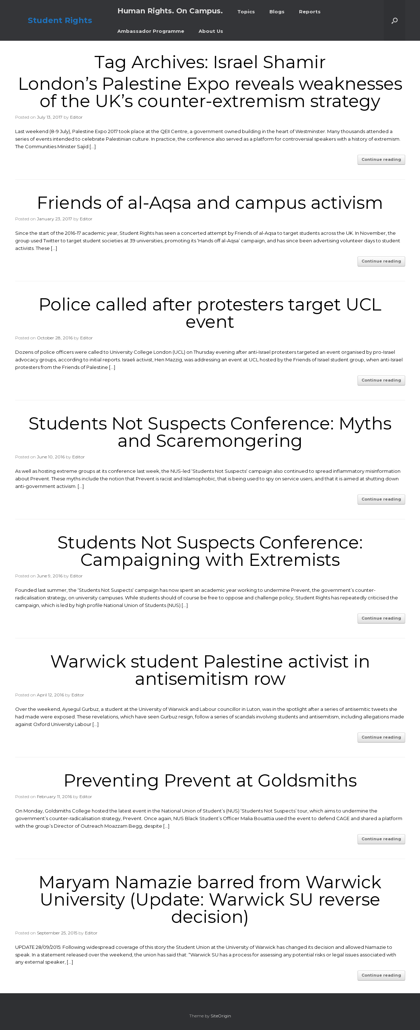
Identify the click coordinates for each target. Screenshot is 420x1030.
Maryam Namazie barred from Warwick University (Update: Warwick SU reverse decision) (210, 899)
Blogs (277, 11)
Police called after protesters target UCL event (210, 313)
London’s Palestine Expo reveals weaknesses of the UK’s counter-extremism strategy (210, 92)
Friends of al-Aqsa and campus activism (210, 202)
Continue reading (381, 159)
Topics (246, 11)
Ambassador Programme (150, 31)
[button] (394, 20)
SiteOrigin (221, 1015)
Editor (76, 117)
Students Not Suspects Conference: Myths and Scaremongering (210, 432)
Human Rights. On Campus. (170, 10)
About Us (211, 31)
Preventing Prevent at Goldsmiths (210, 780)
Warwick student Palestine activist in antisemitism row (210, 670)
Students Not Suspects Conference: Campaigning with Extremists (210, 551)
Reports (310, 11)
